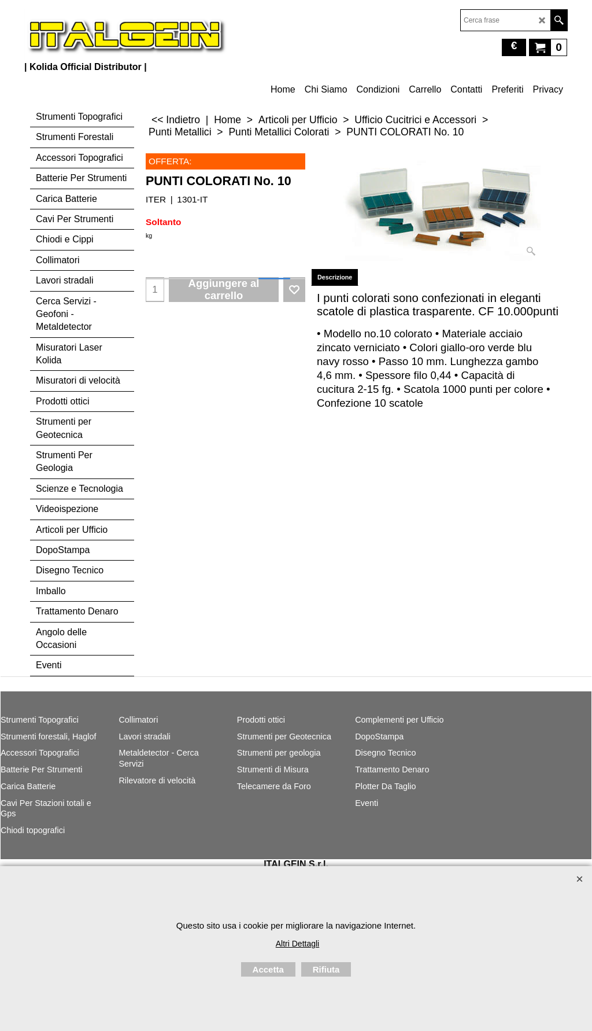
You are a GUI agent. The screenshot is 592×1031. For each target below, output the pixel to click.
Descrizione (334, 277)
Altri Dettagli (297, 943)
